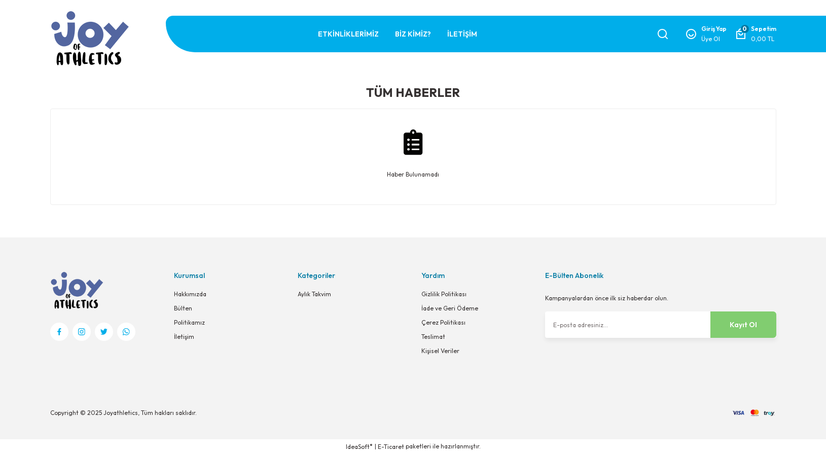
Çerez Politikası (443, 322)
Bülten (183, 308)
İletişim (184, 336)
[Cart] (755, 34)
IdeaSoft (359, 446)
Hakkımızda (190, 294)
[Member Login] (706, 34)
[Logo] (89, 38)
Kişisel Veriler (440, 351)
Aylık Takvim (314, 294)
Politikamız (189, 322)
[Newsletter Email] (660, 324)
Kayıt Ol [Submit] (743, 324)
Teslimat (433, 336)
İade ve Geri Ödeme (449, 308)
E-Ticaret (391, 446)
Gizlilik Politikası (443, 294)
